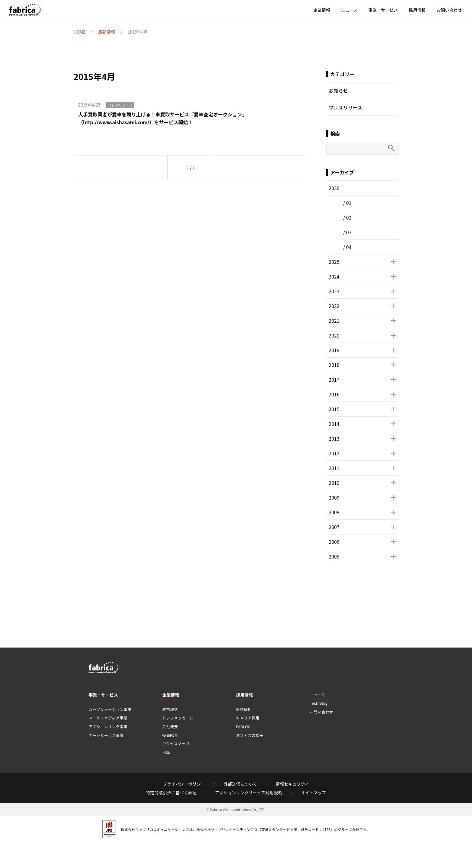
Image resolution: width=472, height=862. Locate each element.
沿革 (166, 752)
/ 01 (347, 202)
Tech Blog (319, 703)
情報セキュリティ (292, 784)
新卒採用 (244, 709)
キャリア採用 (247, 718)
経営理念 (170, 709)
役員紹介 (170, 735)
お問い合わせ (449, 10)
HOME (79, 32)
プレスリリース (120, 104)
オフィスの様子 (249, 735)
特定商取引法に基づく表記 (171, 793)
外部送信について (240, 784)
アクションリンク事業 (107, 726)
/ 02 (347, 217)
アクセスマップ (175, 744)
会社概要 (170, 726)
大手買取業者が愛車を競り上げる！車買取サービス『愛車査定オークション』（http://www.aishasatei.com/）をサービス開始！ (162, 118)
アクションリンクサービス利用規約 (248, 793)
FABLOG (243, 726)
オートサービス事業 (106, 735)
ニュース (349, 10)
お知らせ (338, 90)
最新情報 (106, 32)
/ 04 (347, 247)
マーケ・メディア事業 (107, 718)
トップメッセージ (178, 718)
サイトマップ (313, 793)
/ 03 (347, 232)
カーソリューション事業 (110, 709)
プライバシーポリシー (184, 784)
